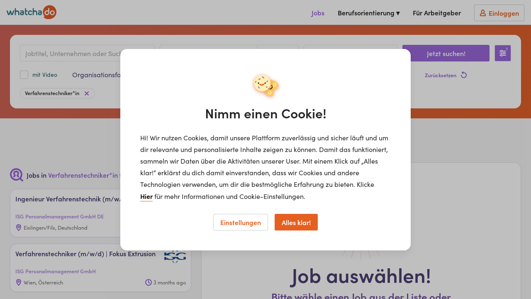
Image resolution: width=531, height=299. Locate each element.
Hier (146, 196)
